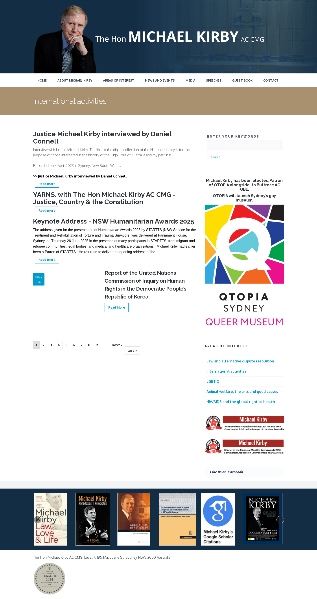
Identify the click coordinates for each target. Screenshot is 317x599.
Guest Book (242, 80)
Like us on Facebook (226, 472)
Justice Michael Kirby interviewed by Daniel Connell (102, 137)
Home (42, 80)
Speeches (213, 80)
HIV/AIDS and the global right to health (240, 401)
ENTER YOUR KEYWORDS (233, 136)
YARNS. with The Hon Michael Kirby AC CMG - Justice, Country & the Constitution (104, 198)
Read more (49, 183)
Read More (116, 307)
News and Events (160, 80)
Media (190, 80)
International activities (226, 371)
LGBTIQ (212, 381)
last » (132, 350)
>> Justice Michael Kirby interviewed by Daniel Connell (80, 176)
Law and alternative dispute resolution (240, 361)
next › (117, 345)
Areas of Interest (118, 80)
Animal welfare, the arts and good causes (242, 391)
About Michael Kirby (74, 80)
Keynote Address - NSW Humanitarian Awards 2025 (113, 221)
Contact (270, 80)
